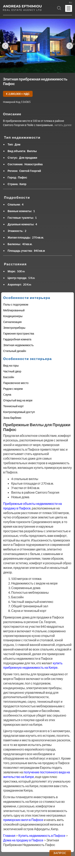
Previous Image (5, 46)
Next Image (69, 46)
